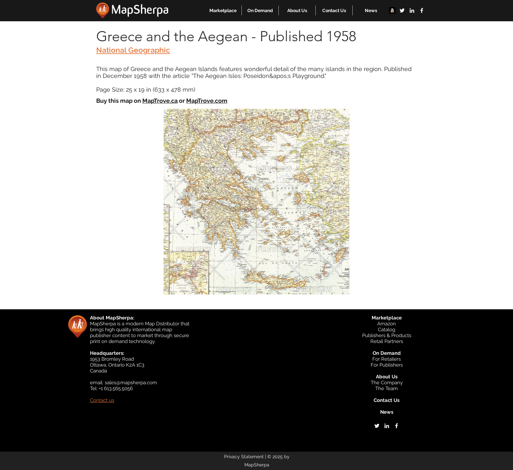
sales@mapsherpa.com (131, 383)
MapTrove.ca (160, 100)
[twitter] (402, 10)
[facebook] (421, 10)
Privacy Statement (244, 456)
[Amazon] (392, 10)
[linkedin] (412, 10)
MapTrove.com (206, 100)
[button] (222, 10)
